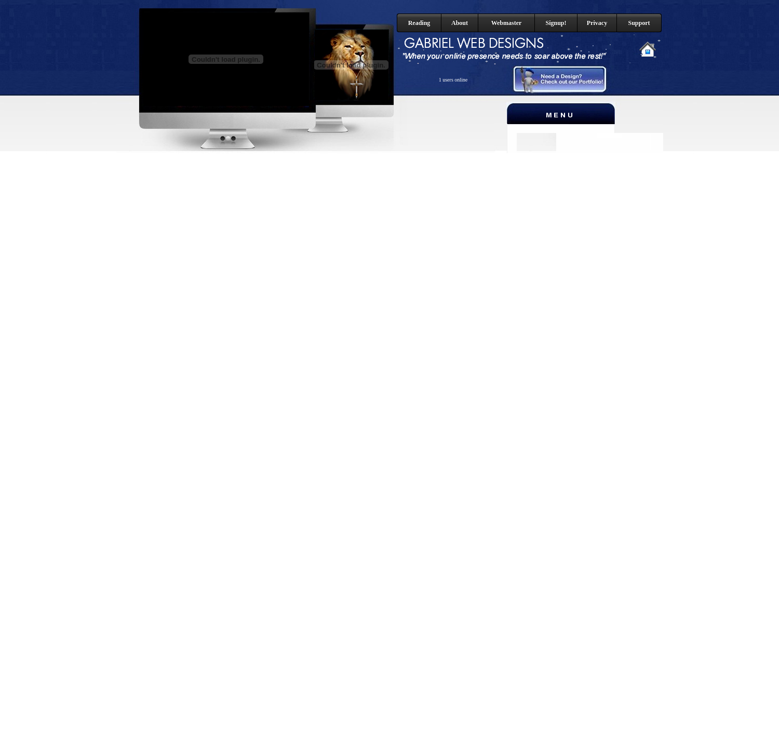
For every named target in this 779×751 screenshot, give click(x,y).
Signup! (555, 22)
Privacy (597, 22)
